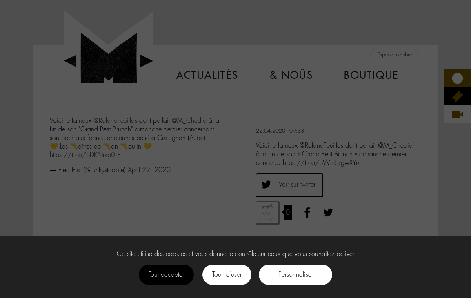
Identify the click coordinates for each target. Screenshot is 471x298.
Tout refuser (227, 274)
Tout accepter (166, 274)
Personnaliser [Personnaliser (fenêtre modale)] (295, 274)
